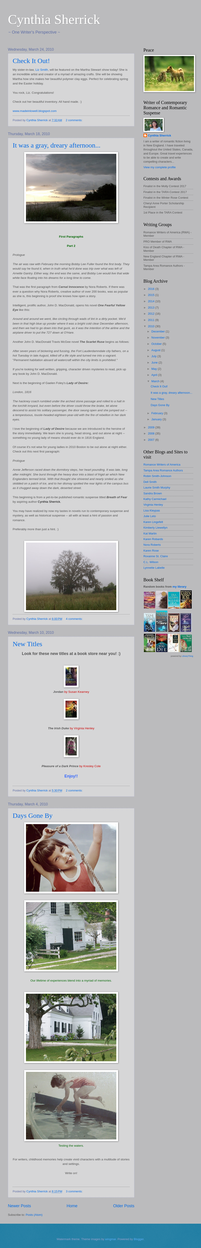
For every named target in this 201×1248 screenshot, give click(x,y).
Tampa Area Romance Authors (163, 470)
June (155, 362)
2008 (151, 433)
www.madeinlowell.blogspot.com (35, 111)
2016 (151, 289)
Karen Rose (151, 550)
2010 (151, 326)
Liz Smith (41, 69)
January (156, 419)
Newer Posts (19, 1206)
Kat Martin (150, 533)
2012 (151, 313)
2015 (151, 295)
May (154, 369)
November (158, 337)
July (154, 356)
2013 (151, 307)
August (156, 350)
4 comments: (74, 619)
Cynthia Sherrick (54, 19)
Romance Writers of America (161, 464)
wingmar (110, 1239)
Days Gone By (33, 815)
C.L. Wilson (150, 562)
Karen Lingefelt (153, 522)
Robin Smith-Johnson (157, 476)
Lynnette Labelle (154, 567)
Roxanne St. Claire (155, 556)
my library (180, 586)
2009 (151, 427)
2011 (151, 320)
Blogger (139, 1239)
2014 (151, 301)
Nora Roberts (152, 544)
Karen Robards (153, 539)
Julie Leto (149, 516)
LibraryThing (187, 656)
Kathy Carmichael (154, 499)
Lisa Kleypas (151, 510)
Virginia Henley (153, 504)
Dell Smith (150, 482)
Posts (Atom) (34, 1214)
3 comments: (74, 1191)
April (154, 375)
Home (72, 1206)
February (157, 413)
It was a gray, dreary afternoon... (56, 145)
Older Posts (123, 1206)
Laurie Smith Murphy (156, 487)
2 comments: (74, 120)
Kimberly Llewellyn (155, 527)
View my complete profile (159, 167)
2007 (151, 439)
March (155, 381)
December (158, 331)
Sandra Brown (152, 493)
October (156, 344)
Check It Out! (31, 60)
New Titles (27, 644)
